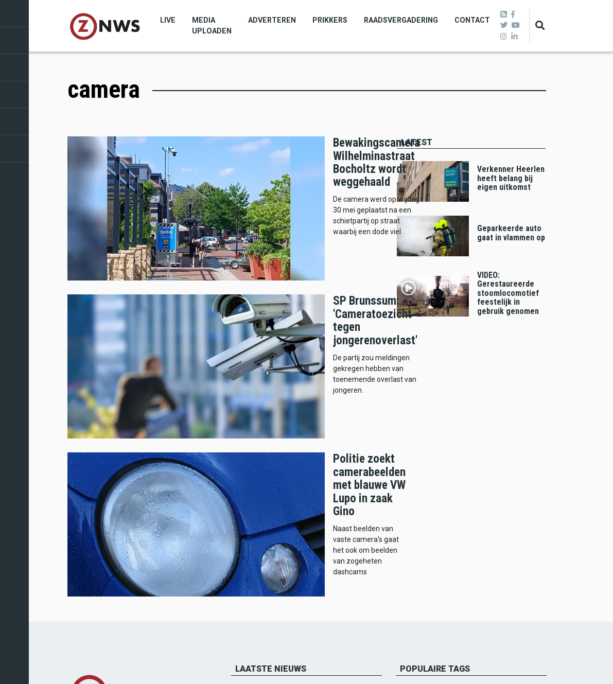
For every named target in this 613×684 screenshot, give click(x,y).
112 (448, 451)
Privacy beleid (527, 658)
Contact (472, 20)
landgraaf (473, 436)
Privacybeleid (88, 586)
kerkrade (505, 420)
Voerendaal (487, 451)
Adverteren (272, 20)
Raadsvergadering (401, 20)
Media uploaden (212, 25)
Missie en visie (90, 542)
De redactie (85, 553)
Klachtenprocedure (98, 575)
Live (168, 20)
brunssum (420, 420)
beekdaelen (424, 436)
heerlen (463, 420)
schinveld (518, 436)
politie (415, 467)
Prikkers (329, 20)
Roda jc (416, 451)
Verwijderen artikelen (101, 564)
